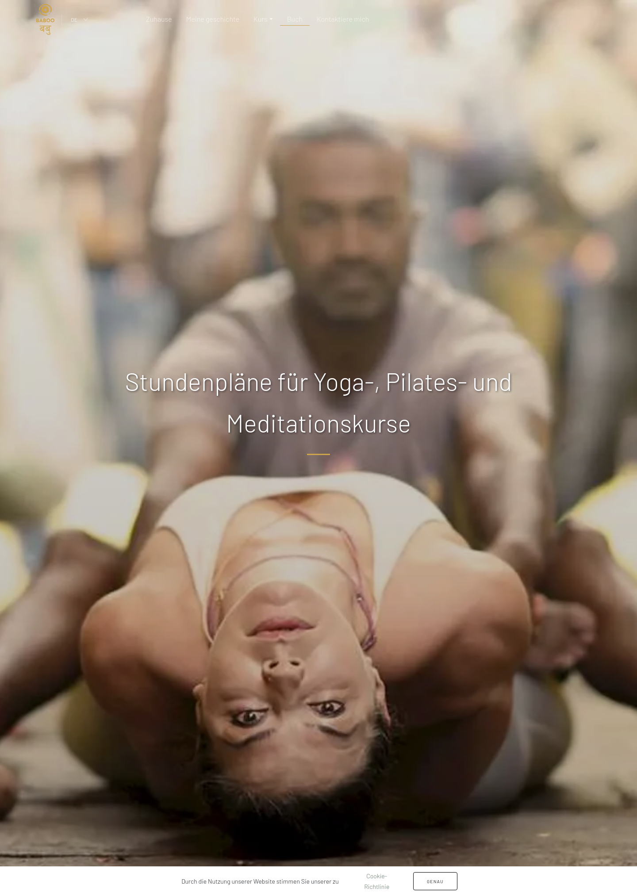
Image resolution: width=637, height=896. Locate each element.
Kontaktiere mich (343, 19)
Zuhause (159, 19)
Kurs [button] (260, 19)
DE (74, 19)
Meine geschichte (212, 19)
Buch (295, 19)
